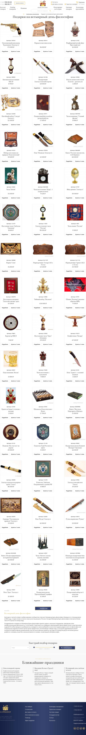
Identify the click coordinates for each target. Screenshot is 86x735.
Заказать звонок (20, 3)
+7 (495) (6, 2)
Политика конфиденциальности (7, 720)
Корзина (81, 2)
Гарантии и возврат (71, 4)
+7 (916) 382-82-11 (78, 710)
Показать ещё (43, 608)
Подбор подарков (12, 8)
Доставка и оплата (57, 4)
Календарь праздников (80, 8)
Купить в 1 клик (15, 51)
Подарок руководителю (80, 723)
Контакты (55, 2)
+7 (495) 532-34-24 (78, 706)
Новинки (24, 8)
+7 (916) (6, 4)
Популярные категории (58, 8)
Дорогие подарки (78, 720)
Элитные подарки (69, 8)
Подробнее (5, 51)
